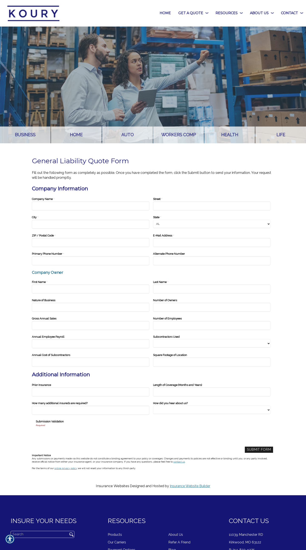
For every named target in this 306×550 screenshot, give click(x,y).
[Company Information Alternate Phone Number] (212, 260)
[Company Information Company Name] (90, 206)
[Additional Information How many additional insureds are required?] (90, 410)
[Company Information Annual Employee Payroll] (90, 343)
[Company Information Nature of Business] (90, 307)
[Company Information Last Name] (212, 289)
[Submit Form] (259, 450)
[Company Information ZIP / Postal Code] (90, 242)
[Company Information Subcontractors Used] (212, 343)
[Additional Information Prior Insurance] (90, 392)
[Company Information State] (212, 224)
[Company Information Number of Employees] (212, 325)
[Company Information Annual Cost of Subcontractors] (90, 362)
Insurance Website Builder (190, 486)
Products (115, 535)
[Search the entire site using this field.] (38, 534)
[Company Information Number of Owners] (212, 307)
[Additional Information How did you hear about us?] (212, 410)
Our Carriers (117, 542)
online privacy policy (65, 468)
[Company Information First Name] (90, 289)
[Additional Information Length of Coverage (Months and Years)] (212, 392)
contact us (179, 461)
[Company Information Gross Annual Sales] (90, 325)
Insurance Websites (112, 486)
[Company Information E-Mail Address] (212, 242)
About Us (175, 535)
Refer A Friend (179, 542)
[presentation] (68, 435)
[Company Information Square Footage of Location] (212, 362)
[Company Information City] (90, 224)
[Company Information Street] (212, 206)
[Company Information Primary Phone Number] (90, 260)
